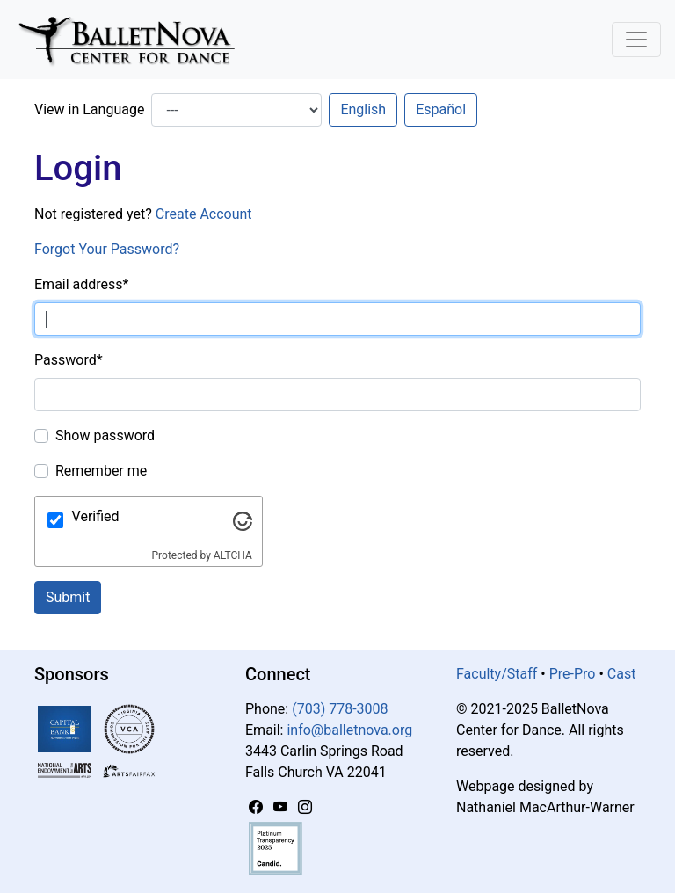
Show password (105, 435)
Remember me (101, 470)
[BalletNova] (133, 39)
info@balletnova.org (349, 730)
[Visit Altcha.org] (242, 520)
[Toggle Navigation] (636, 39)
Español (441, 109)
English (363, 109)
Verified (96, 516)
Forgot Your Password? (106, 249)
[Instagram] (305, 807)
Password (68, 360)
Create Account (204, 214)
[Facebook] (257, 807)
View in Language (89, 109)
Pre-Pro (572, 673)
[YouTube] (282, 807)
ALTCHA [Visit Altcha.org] (233, 555)
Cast (621, 673)
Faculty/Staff (496, 673)
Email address (81, 284)
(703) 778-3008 (340, 709)
